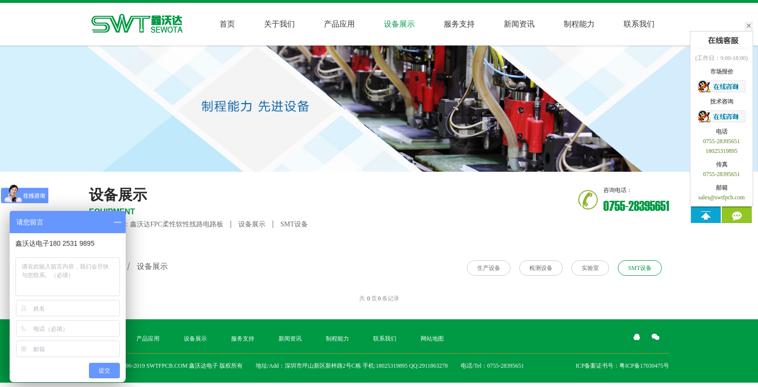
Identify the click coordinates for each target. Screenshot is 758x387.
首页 (227, 24)
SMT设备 (294, 224)
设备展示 (251, 224)
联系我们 (639, 24)
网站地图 (432, 338)
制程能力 (579, 24)
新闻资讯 (519, 24)
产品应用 (339, 24)
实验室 (590, 268)
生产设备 (488, 268)
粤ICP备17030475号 (644, 365)
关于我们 (279, 24)
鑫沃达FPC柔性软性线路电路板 (176, 224)
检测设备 (541, 268)
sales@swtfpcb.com (721, 197)
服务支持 (459, 24)
